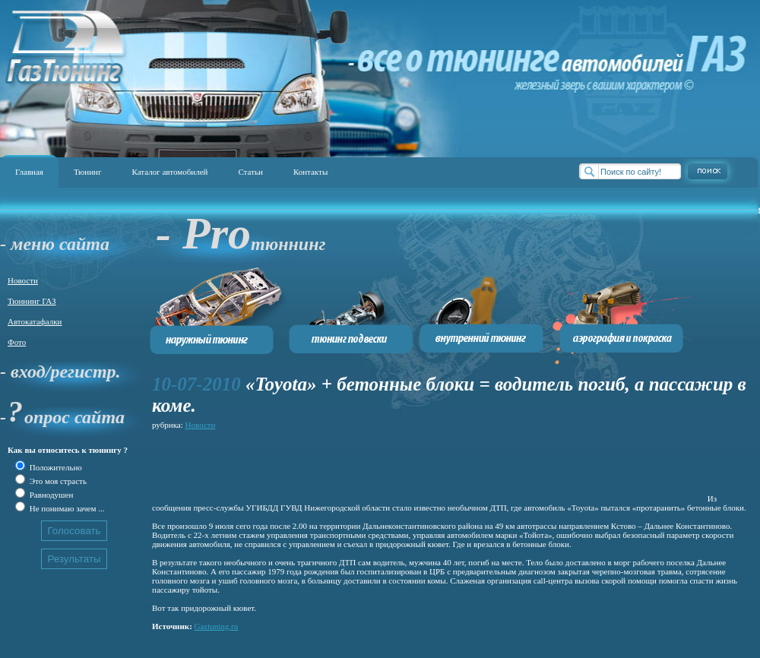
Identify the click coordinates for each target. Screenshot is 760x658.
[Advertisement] (428, 467)
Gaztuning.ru (217, 626)
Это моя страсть (57, 481)
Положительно (54, 467)
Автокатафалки (35, 321)
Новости (23, 280)
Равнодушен (50, 494)
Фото (17, 341)
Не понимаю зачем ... (65, 508)
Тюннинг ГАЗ (32, 300)
